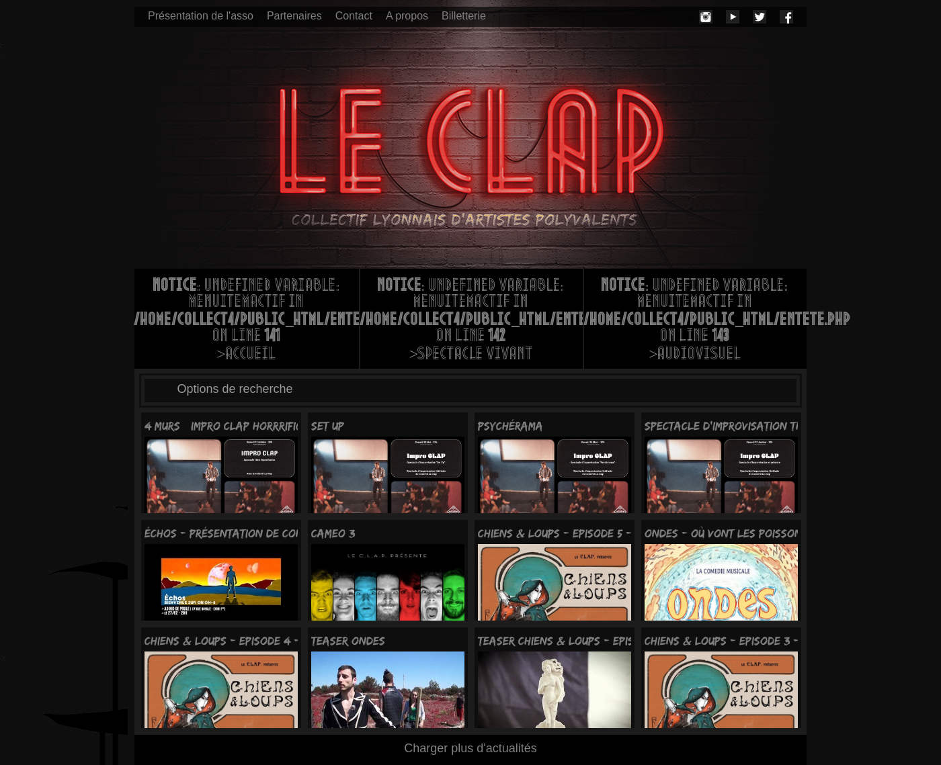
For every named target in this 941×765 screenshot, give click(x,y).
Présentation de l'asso (200, 15)
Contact (353, 15)
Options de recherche (235, 389)
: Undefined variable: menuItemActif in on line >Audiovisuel (695, 321)
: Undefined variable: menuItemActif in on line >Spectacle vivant (471, 321)
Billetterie (464, 15)
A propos (407, 15)
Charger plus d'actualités (470, 748)
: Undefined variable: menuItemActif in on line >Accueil (246, 321)
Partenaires (294, 15)
